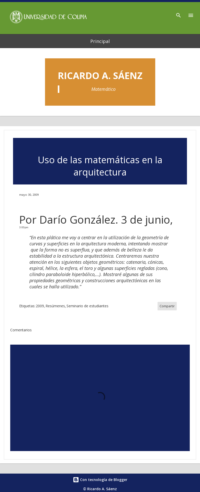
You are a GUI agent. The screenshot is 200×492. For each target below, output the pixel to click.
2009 (40, 305)
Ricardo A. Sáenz (100, 75)
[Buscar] (178, 14)
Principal (100, 41)
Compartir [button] (167, 306)
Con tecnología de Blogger (100, 479)
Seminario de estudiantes (87, 305)
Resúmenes (55, 305)
